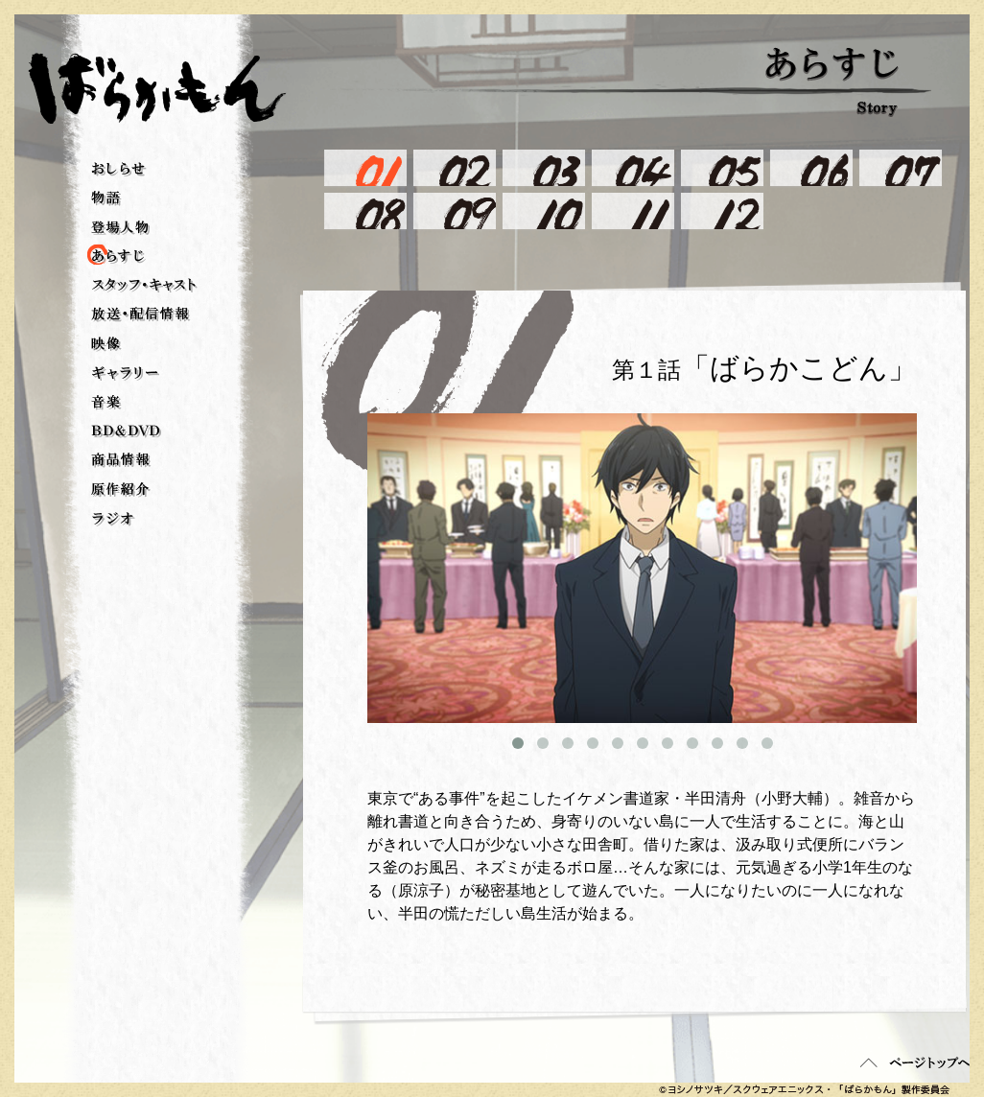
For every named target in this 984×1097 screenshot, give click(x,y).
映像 (106, 344)
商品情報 (121, 460)
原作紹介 (121, 490)
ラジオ (113, 519)
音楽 (106, 402)
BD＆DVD (126, 431)
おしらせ (119, 169)
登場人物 (120, 228)
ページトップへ (915, 1062)
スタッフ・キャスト (144, 285)
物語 (106, 198)
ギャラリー (125, 373)
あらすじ (100, 256)
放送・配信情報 (141, 314)
